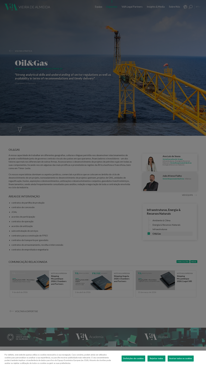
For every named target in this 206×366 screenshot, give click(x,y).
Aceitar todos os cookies (180, 362)
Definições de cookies (133, 362)
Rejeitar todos (156, 362)
